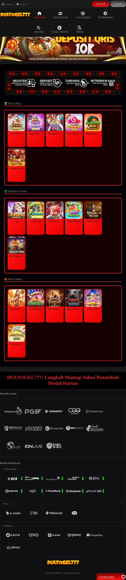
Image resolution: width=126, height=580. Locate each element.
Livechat (110, 577)
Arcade (39, 29)
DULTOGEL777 (56, 573)
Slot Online (60, 15)
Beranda (39, 15)
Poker (79, 29)
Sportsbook (105, 15)
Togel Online (60, 29)
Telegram (21, 4)
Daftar (100, 4)
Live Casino (83, 15)
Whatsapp (7, 4)
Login (118, 4)
